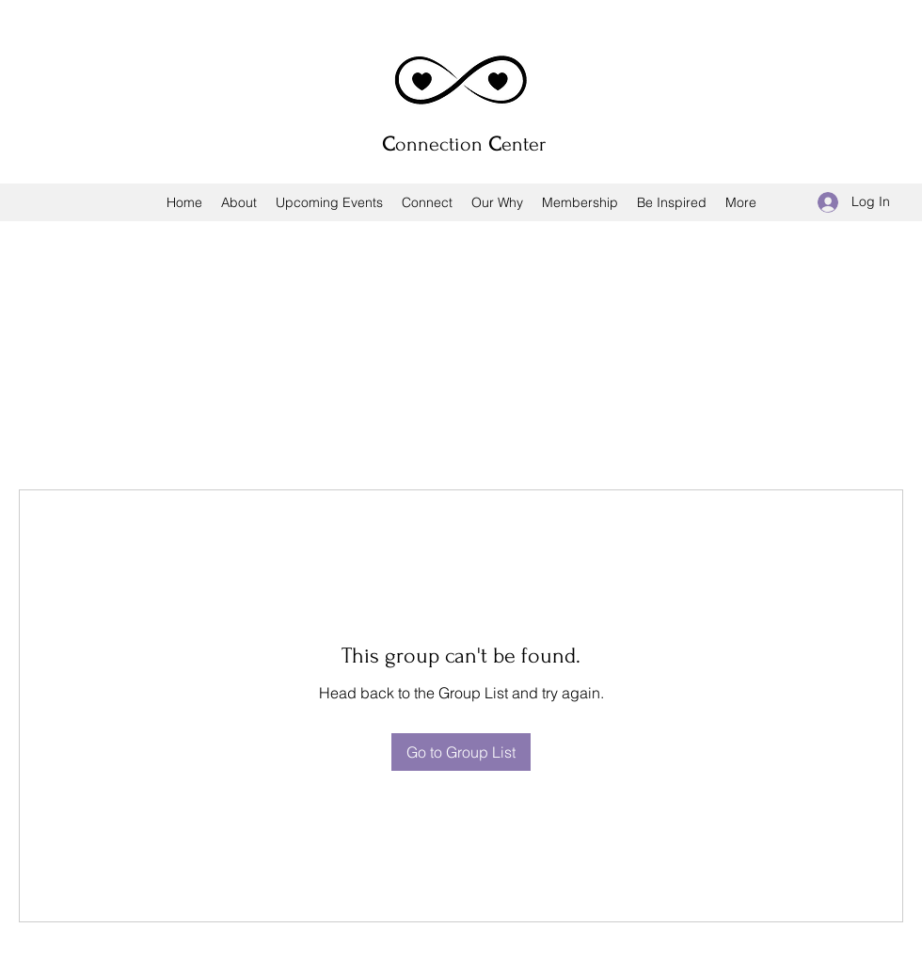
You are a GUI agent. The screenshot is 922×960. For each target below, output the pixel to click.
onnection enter (464, 144)
